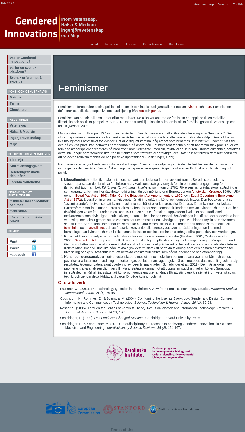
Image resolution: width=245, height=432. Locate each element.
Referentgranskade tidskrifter (25, 174)
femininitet (71, 228)
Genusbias (18, 211)
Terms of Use (122, 430)
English (238, 4)
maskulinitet (95, 228)
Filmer (13, 231)
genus (155, 111)
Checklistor (19, 109)
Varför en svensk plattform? (23, 69)
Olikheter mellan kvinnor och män (29, 203)
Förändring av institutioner (20, 194)
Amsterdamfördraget (207, 191)
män (208, 107)
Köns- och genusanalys (27, 91)
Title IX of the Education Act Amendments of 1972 (146, 195)
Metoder (16, 97)
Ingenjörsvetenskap (25, 138)
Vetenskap (18, 125)
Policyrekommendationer (29, 154)
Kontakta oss (176, 44)
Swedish (223, 4)
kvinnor (192, 107)
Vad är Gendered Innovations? (23, 59)
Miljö (13, 144)
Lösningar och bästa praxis (26, 219)
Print (13, 241)
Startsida (94, 44)
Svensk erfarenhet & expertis (26, 79)
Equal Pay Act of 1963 (91, 195)
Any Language (204, 4)
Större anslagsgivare (26, 166)
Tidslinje (16, 160)
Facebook (17, 255)
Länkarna (131, 44)
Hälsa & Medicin (22, 132)
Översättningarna (153, 44)
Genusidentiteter (87, 240)
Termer (15, 103)
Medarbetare (112, 44)
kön (141, 111)
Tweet (14, 248)
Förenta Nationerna (25, 182)
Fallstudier (18, 119)
